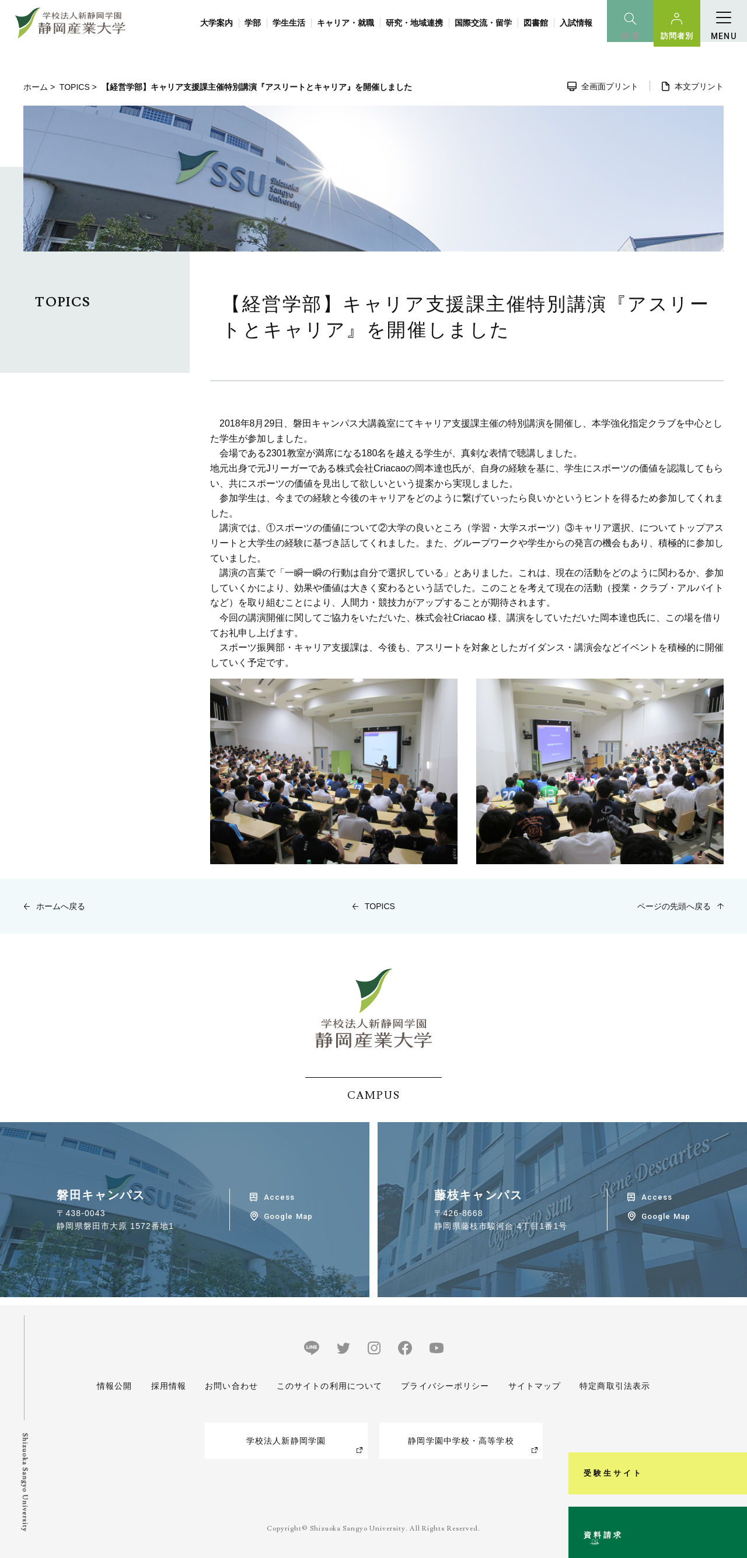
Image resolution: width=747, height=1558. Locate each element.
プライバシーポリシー (445, 1386)
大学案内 (216, 22)
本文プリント (699, 86)
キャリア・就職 (345, 22)
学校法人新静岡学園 (286, 1440)
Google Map (288, 1216)
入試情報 (576, 22)
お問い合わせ (231, 1386)
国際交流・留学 (483, 22)
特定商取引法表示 (615, 1386)
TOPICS (75, 87)
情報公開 (114, 1386)
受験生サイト (731, 1381)
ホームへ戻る (60, 906)
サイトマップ (534, 1386)
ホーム (35, 87)
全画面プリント (609, 86)
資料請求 (731, 1502)
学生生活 (289, 22)
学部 (253, 22)
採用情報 (168, 1386)
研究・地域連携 (414, 22)
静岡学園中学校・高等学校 (461, 1440)
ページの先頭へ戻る (674, 906)
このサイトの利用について (329, 1386)
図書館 (535, 22)
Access (279, 1197)
